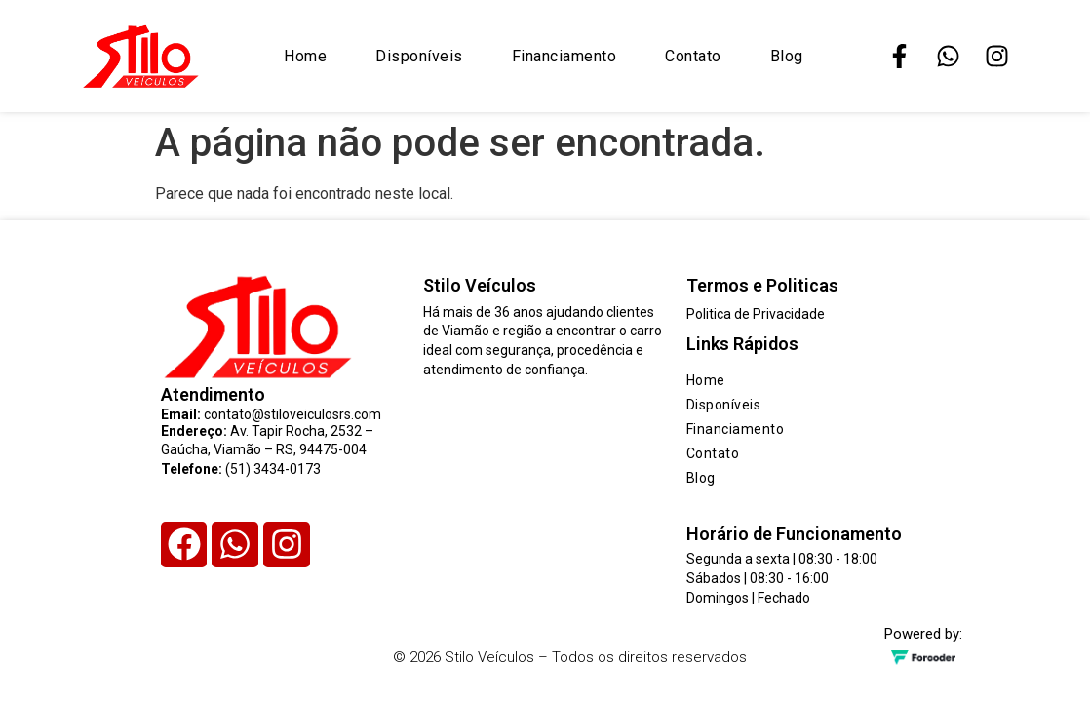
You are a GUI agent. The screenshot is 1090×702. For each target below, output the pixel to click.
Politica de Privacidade (755, 314)
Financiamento (564, 56)
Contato (693, 56)
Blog (786, 56)
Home (305, 56)
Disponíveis (419, 56)
